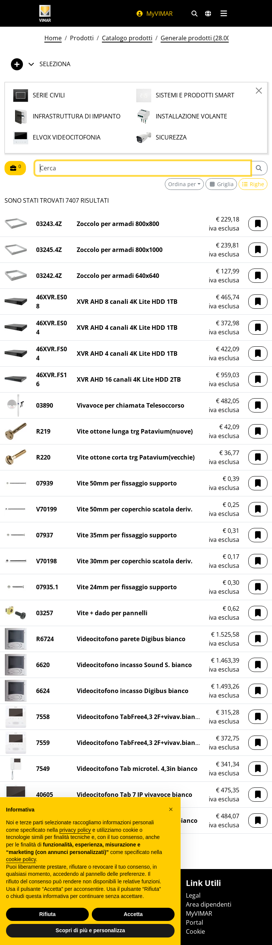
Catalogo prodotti (127, 38)
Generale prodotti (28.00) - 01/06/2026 (215, 38)
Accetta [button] (133, 914)
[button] (257, 224)
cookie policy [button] (21, 859)
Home (53, 38)
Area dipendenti (208, 904)
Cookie (195, 931)
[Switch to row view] (253, 184)
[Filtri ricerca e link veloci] (194, 13)
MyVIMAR (154, 13)
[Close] (258, 90)
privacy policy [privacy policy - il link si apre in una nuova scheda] (75, 830)
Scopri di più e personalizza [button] (90, 930)
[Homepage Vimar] (45, 13)
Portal (194, 922)
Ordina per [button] (182, 184)
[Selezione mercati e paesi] (208, 13)
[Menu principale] (224, 13)
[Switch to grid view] (221, 184)
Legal (193, 895)
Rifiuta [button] (47, 914)
